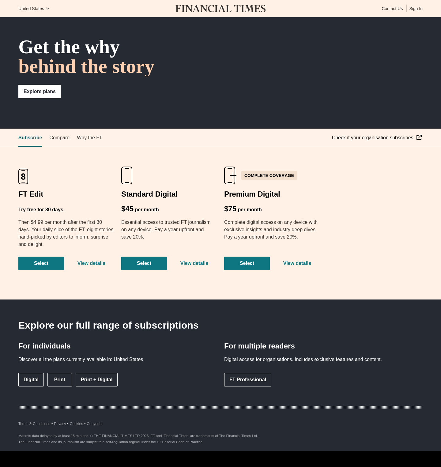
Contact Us (392, 8)
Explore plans (40, 91)
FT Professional (247, 379)
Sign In (416, 8)
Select (41, 263)
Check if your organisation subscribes (373, 137)
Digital (31, 379)
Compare (59, 137)
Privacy (60, 424)
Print (59, 379)
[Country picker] (34, 8)
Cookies (76, 424)
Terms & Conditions (34, 424)
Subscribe (30, 137)
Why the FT (89, 137)
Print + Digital (97, 379)
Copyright (94, 424)
